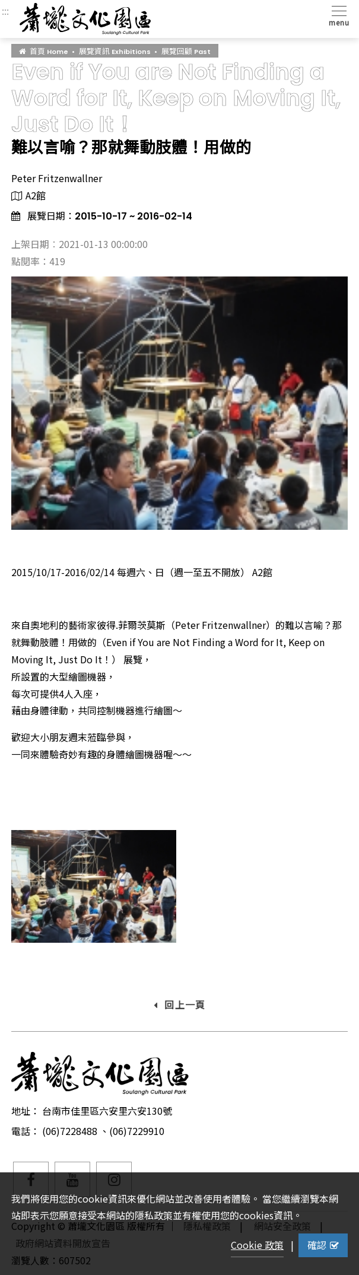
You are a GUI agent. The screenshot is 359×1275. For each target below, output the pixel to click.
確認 (323, 1245)
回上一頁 (179, 1004)
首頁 (43, 50)
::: (5, 11)
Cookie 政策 (257, 1245)
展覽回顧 (186, 50)
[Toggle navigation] (336, 15)
